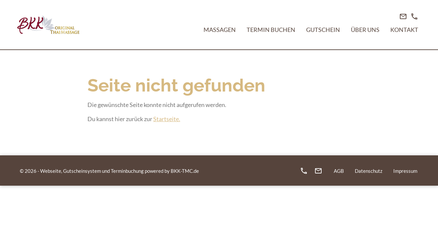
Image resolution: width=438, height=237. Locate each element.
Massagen (220, 29)
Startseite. (166, 118)
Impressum (405, 171)
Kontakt (404, 29)
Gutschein (323, 29)
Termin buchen (271, 29)
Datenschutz (368, 171)
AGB (339, 171)
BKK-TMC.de (185, 171)
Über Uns (365, 29)
